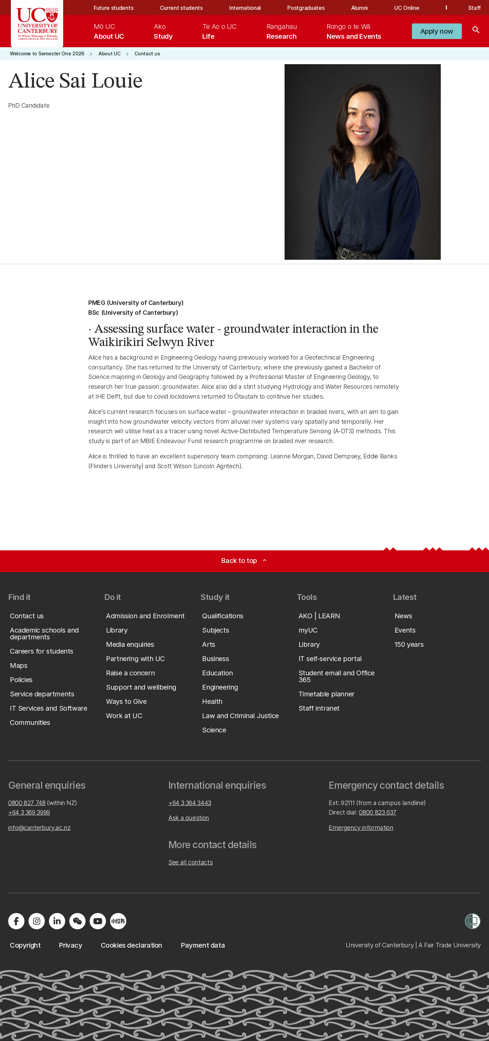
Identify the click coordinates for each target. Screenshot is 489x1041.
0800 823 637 (377, 812)
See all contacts (190, 862)
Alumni (359, 7)
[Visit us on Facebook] (16, 921)
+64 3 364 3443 (189, 802)
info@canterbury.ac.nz (39, 827)
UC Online (406, 7)
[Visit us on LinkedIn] (57, 921)
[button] (437, 31)
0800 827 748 (27, 802)
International (245, 7)
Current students (181, 7)
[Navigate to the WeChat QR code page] (77, 921)
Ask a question (188, 817)
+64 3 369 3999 (29, 812)
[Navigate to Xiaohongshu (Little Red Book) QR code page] (118, 921)
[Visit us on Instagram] (37, 921)
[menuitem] (109, 31)
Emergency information (361, 827)
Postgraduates (305, 7)
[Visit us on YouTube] (98, 921)
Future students (113, 7)
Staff (474, 7)
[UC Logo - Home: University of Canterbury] (37, 24)
